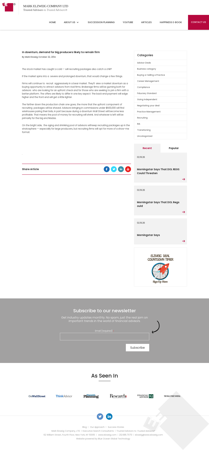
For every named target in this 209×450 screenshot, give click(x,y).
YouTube (128, 22)
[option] (37, 396)
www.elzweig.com (107, 434)
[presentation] (82, 348)
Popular (174, 148)
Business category (146, 68)
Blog (84, 427)
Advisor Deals (144, 62)
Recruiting (142, 117)
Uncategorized (144, 136)
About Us (69, 22)
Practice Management (149, 111)
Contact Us (198, 22)
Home (52, 22)
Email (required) (104, 330)
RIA (138, 123)
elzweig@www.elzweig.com (149, 434)
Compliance (143, 87)
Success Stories (116, 427)
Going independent (147, 99)
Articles (146, 22)
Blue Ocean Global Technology (114, 438)
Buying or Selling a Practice (151, 74)
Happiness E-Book (171, 22)
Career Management (148, 81)
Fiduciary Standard (146, 93)
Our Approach (97, 427)
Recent (147, 148)
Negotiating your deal (148, 105)
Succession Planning (101, 22)
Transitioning (144, 129)
